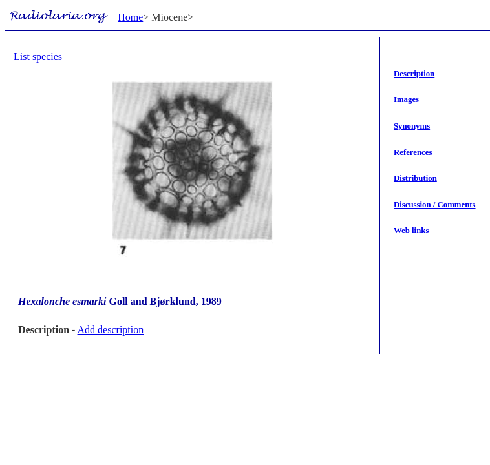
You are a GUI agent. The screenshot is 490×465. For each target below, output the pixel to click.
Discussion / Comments (435, 204)
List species (38, 56)
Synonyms (412, 125)
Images (406, 99)
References (413, 152)
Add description (111, 329)
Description (414, 73)
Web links (411, 230)
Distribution (415, 178)
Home (130, 17)
